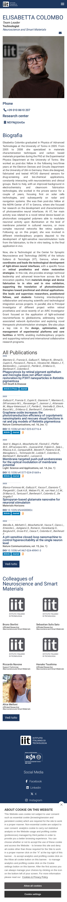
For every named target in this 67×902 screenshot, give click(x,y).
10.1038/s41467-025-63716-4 (22, 429)
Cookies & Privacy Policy (35, 877)
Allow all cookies (33, 886)
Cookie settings (32, 894)
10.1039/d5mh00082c (18, 510)
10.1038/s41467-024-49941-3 (22, 550)
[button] (60, 33)
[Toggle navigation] (62, 4)
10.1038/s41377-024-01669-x (22, 472)
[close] (61, 804)
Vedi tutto (11, 564)
